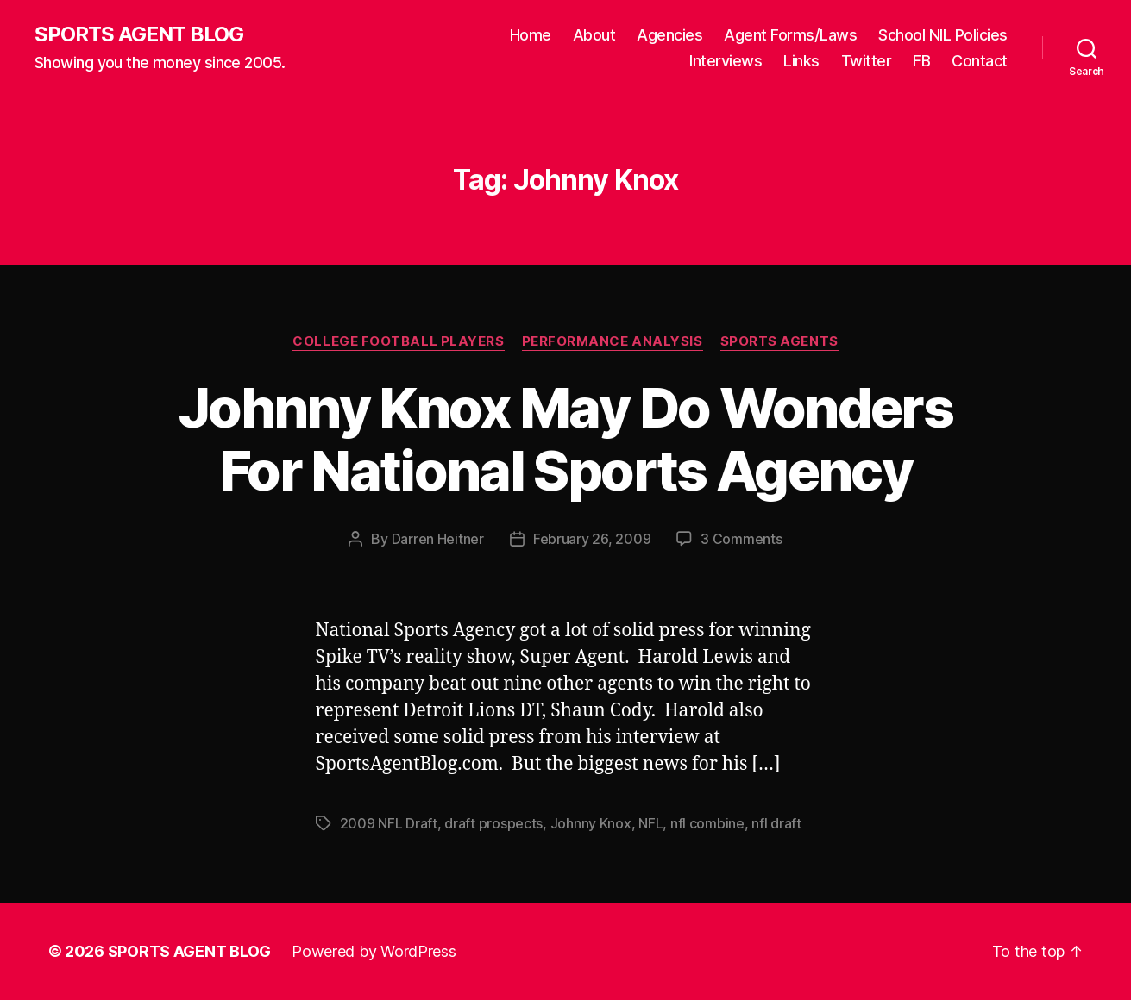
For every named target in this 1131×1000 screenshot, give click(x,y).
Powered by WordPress (374, 951)
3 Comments (741, 538)
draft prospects (493, 823)
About (594, 35)
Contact (980, 61)
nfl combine (707, 823)
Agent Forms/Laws (790, 35)
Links (801, 61)
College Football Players (398, 341)
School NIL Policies (943, 35)
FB (921, 61)
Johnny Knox (590, 823)
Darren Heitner (438, 538)
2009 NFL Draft (388, 823)
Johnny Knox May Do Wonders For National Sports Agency (565, 438)
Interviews (725, 61)
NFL (650, 823)
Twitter (866, 61)
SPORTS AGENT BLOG (139, 34)
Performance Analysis (612, 341)
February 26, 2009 (591, 538)
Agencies (669, 35)
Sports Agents (779, 341)
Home (530, 35)
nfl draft (776, 823)
